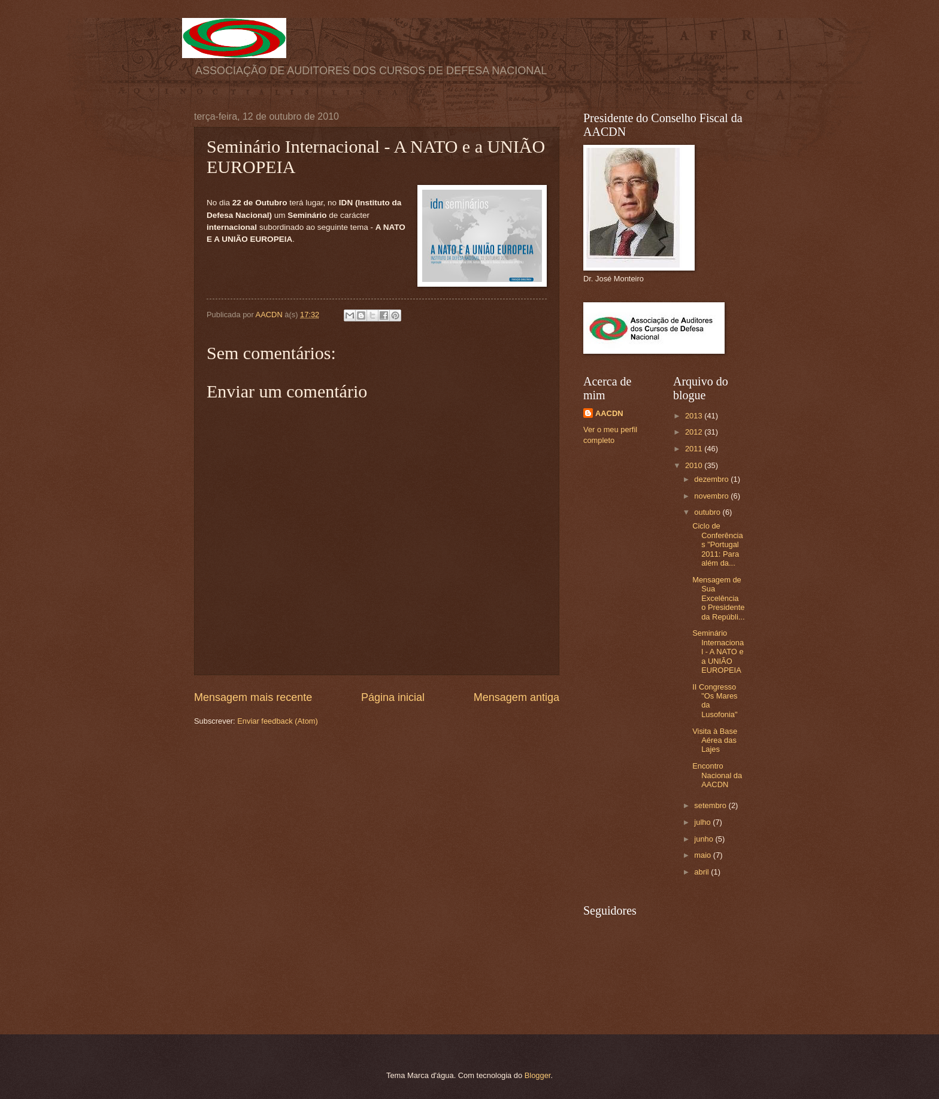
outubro (708, 512)
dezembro (712, 479)
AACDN (609, 413)
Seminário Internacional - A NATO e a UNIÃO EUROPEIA (718, 652)
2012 (694, 431)
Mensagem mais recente (253, 697)
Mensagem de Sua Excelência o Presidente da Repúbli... (718, 598)
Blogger (538, 1075)
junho (704, 838)
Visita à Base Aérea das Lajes (714, 740)
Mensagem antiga (516, 697)
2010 (694, 465)
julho (703, 822)
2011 (694, 448)
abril (702, 871)
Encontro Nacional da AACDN (717, 775)
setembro (711, 805)
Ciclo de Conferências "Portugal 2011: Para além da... (717, 544)
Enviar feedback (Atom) (277, 721)
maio (703, 855)
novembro (712, 495)
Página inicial (393, 697)
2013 (694, 415)
